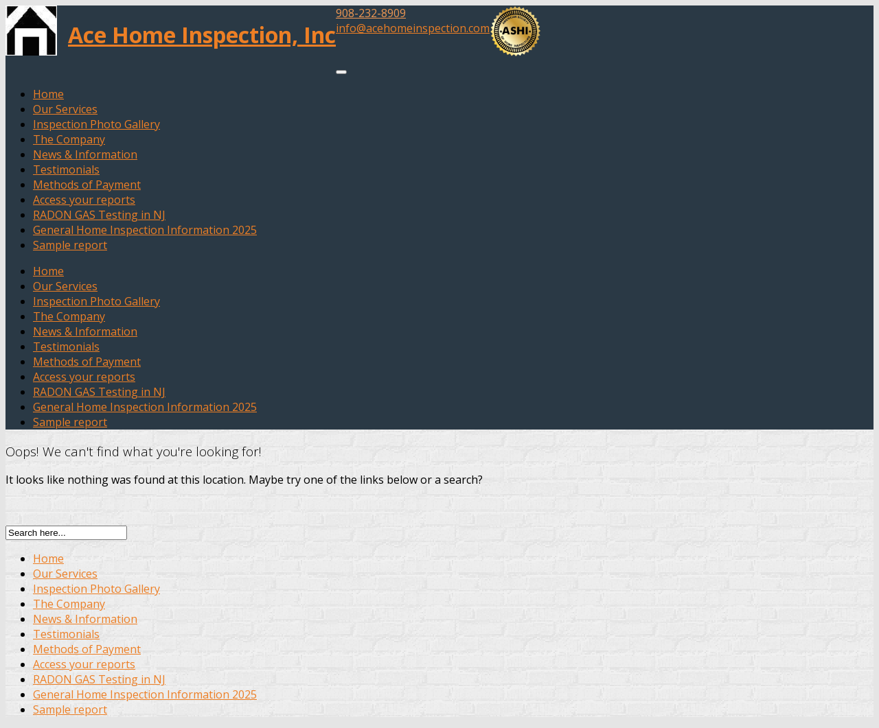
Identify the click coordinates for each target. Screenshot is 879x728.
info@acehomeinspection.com (413, 28)
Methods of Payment (87, 184)
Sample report (70, 245)
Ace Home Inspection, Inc (202, 34)
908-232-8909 (371, 13)
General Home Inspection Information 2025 (145, 229)
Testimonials (66, 169)
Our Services (65, 109)
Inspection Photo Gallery (96, 124)
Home (48, 94)
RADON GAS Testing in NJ (99, 214)
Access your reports (84, 199)
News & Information (85, 154)
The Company (69, 139)
